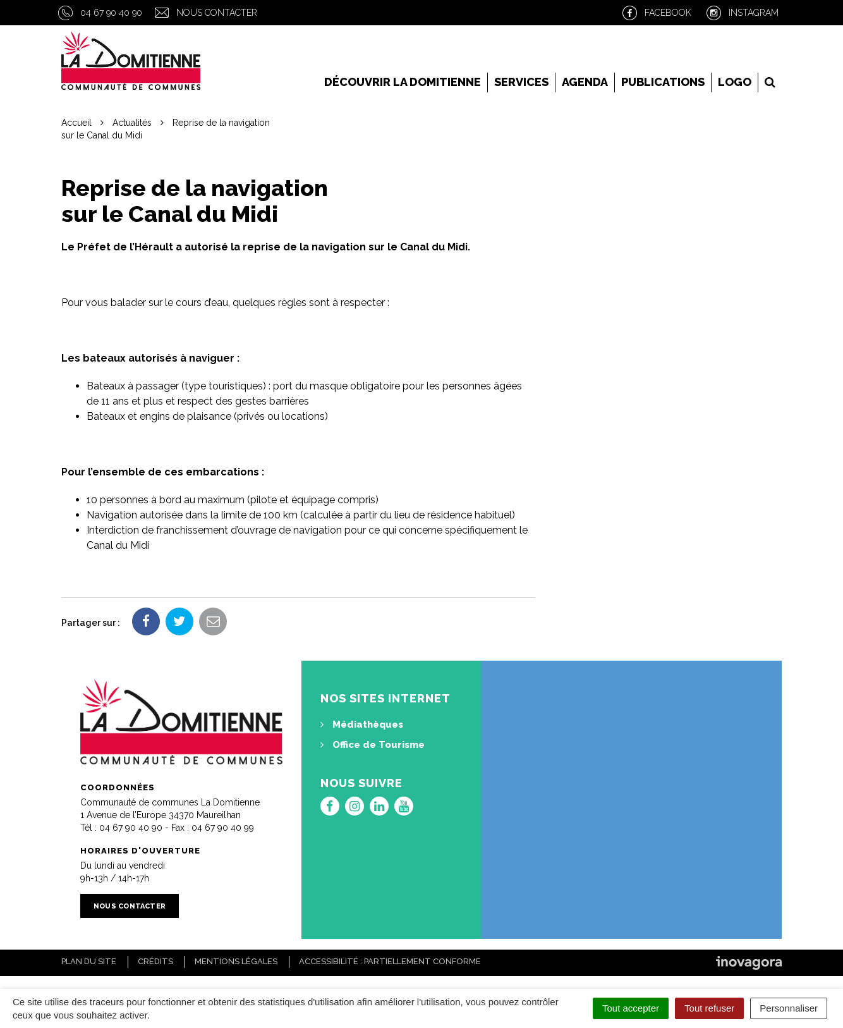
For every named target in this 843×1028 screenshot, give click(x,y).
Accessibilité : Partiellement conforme (390, 961)
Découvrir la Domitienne (402, 82)
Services (521, 82)
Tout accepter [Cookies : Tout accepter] (630, 1008)
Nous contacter (216, 13)
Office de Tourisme (372, 744)
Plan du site (88, 961)
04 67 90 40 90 (111, 13)
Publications (663, 82)
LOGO (734, 82)
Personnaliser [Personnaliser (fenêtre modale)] (789, 1008)
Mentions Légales (236, 961)
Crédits (155, 961)
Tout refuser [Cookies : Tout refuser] (709, 1008)
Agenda (585, 82)
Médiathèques (361, 724)
